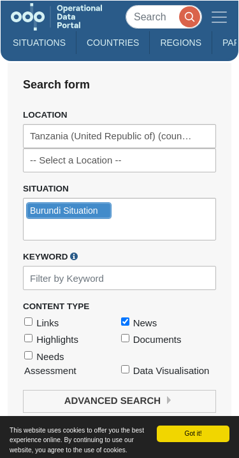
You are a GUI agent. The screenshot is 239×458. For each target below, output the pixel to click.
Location (45, 115)
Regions (180, 43)
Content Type (56, 306)
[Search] (164, 17)
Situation (46, 188)
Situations (39, 43)
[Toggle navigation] (219, 17)
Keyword (50, 256)
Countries (113, 43)
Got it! (192, 433)
